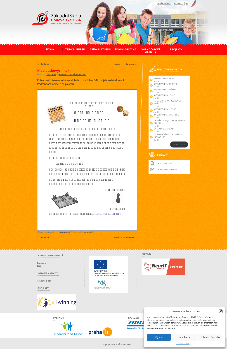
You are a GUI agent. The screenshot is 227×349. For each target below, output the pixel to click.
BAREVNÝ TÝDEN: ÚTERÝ (164, 95)
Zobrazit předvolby (210, 337)
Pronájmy (41, 263)
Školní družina (125, 49)
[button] (220, 311)
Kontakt (178, 3)
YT (187, 3)
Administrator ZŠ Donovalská (72, 74)
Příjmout (158, 337)
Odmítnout (184, 337)
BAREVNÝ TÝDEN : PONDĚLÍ (165, 109)
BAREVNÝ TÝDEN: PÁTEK (164, 78)
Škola (50, 49)
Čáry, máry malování (164, 128)
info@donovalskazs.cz (167, 169)
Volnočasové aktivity (150, 50)
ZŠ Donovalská (54, 18)
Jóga (39, 266)
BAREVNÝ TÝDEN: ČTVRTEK (165, 84)
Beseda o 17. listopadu (125, 64)
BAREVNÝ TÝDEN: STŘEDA (165, 89)
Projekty (176, 49)
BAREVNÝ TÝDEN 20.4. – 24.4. (166, 114)
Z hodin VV (43, 64)
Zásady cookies (182, 343)
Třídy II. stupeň (100, 49)
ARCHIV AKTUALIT (179, 144)
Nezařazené (64, 232)
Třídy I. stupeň (75, 49)
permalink (88, 232)
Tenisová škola (44, 281)
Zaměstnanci (163, 3)
